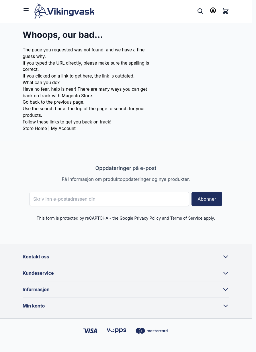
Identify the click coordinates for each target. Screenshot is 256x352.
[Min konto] (213, 10)
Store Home (35, 128)
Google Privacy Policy (140, 218)
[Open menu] (26, 10)
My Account (63, 128)
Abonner (207, 199)
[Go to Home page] (114, 11)
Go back (31, 102)
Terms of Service (186, 218)
